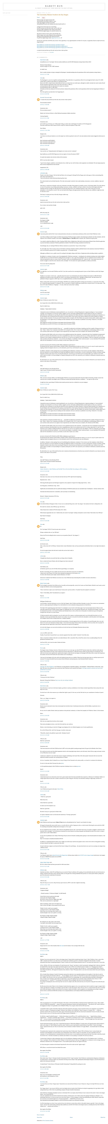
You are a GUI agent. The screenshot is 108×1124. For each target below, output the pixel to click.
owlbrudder (42, 173)
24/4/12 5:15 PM (44, 644)
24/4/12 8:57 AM (44, 265)
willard (41, 556)
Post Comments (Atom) (48, 1120)
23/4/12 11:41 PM (45, 130)
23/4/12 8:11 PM (44, 118)
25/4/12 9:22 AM (44, 858)
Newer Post (39, 1117)
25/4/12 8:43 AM (44, 816)
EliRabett (42, 290)
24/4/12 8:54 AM (44, 228)
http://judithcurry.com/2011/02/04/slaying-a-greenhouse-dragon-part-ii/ (52, 46)
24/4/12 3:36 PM (44, 579)
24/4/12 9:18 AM (44, 384)
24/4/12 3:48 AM (44, 169)
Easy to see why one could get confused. (64, 680)
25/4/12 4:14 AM (44, 771)
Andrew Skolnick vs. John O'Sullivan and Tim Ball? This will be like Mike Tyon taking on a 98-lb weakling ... (64, 469)
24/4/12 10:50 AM (45, 552)
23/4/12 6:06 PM (44, 94)
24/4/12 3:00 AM (44, 145)
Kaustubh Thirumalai (44, 97)
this (79, 573)
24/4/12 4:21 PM (44, 597)
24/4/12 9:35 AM (44, 498)
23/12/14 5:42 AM (45, 1111)
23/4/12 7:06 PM (44, 104)
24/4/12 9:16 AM (44, 372)
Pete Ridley (42, 954)
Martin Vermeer (43, 583)
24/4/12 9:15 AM (44, 286)
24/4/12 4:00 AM (44, 196)
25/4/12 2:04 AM (44, 715)
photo (62, 763)
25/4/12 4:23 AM (44, 783)
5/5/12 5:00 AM (44, 1069)
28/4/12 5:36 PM (44, 1052)
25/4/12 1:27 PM (44, 940)
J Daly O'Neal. (60, 789)
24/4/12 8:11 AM (44, 214)
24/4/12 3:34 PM (44, 563)
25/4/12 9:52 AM (44, 877)
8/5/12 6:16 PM (44, 1078)
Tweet (38, 17)
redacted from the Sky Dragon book (59, 855)
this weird (62, 945)
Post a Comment (40, 1114)
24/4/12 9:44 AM (44, 520)
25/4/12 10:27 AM (45, 884)
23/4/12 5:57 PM (44, 74)
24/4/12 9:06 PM (44, 682)
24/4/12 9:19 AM (44, 463)
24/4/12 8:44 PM (44, 671)
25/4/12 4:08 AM (44, 742)
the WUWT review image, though (86, 855)
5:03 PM (52, 52)
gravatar (78, 766)
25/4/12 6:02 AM (44, 791)
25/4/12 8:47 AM (44, 849)
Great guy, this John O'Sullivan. (47, 666)
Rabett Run (54, 6)
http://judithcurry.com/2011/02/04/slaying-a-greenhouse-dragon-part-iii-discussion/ (55, 47)
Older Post (103, 1117)
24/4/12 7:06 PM (44, 661)
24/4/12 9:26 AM (44, 471)
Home (71, 1117)
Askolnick (42, 231)
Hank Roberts (43, 59)
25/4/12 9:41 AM (44, 866)
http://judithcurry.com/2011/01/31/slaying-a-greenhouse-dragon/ (51, 44)
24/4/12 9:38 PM (44, 700)
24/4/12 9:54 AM (44, 540)
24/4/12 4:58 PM (44, 629)
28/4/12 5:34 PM (44, 994)
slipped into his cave (55, 37)
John (41, 77)
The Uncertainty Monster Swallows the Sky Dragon (52, 15)
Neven (41, 648)
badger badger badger (44, 862)
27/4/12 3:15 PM (44, 950)
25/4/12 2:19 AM (44, 735)
